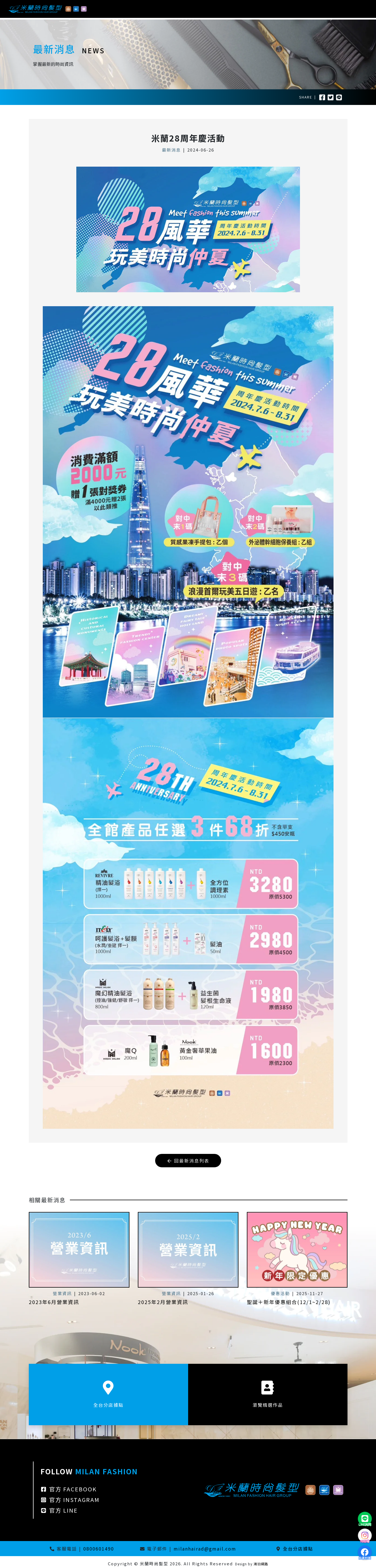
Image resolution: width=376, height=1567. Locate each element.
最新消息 (171, 150)
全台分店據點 (298, 1544)
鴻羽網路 (261, 1559)
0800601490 (98, 1544)
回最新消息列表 (188, 1160)
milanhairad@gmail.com (205, 1544)
